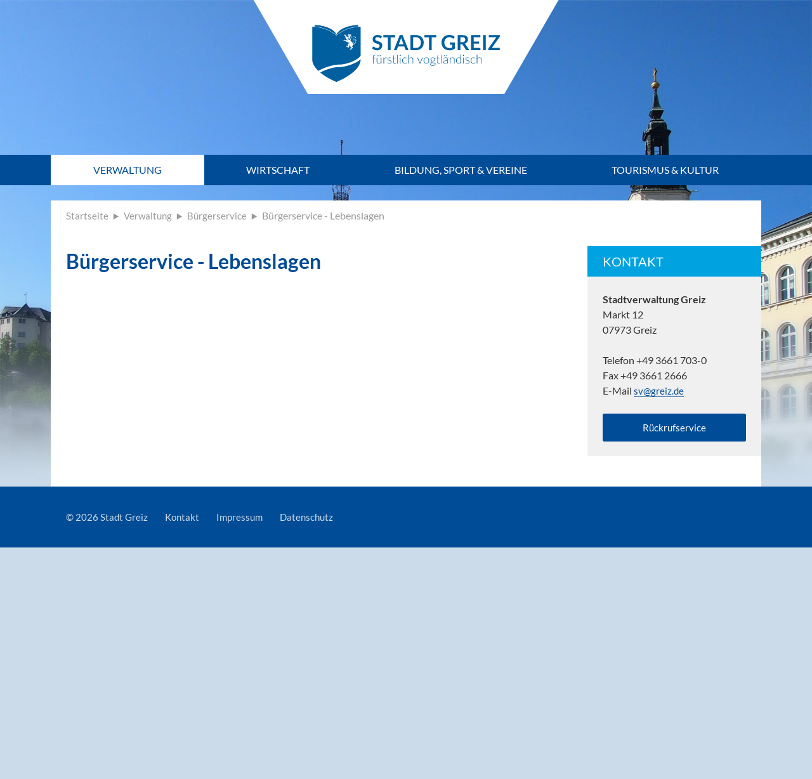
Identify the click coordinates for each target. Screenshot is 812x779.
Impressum (244, 520)
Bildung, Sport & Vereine (461, 170)
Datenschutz (314, 520)
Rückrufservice (674, 428)
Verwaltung (127, 170)
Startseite (87, 215)
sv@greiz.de (659, 390)
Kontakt (185, 520)
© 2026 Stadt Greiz (108, 520)
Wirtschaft (278, 170)
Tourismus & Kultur (665, 170)
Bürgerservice (220, 215)
